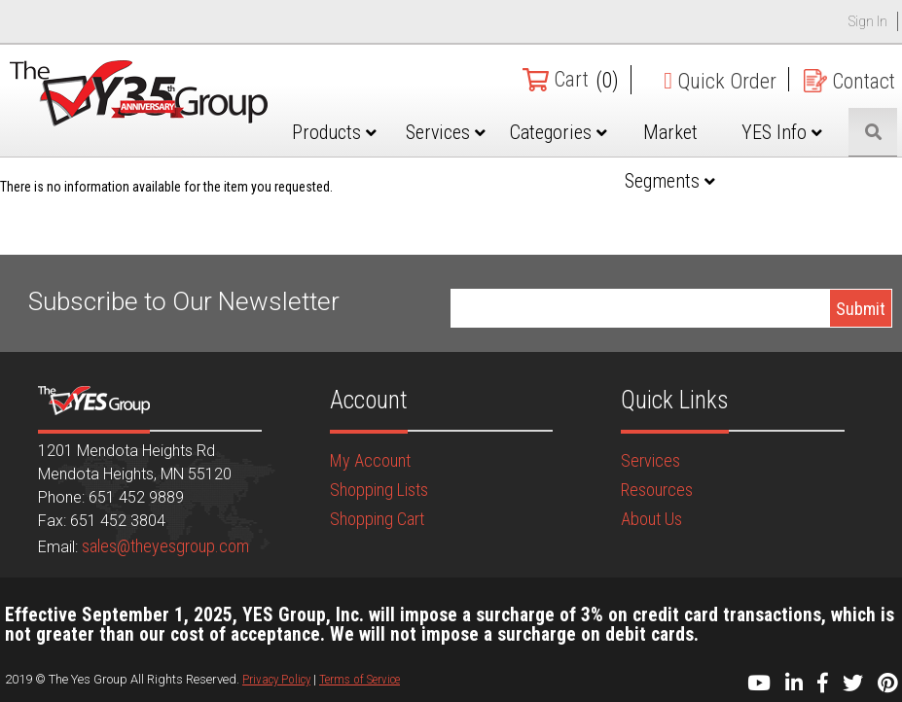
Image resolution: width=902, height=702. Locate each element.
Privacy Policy (276, 679)
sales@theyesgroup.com (165, 546)
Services (463, 132)
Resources (657, 489)
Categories (571, 132)
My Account (370, 460)
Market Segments (678, 157)
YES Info (786, 132)
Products (355, 132)
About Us (651, 519)
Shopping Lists (379, 489)
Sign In (867, 21)
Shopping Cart (377, 519)
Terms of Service (359, 679)
